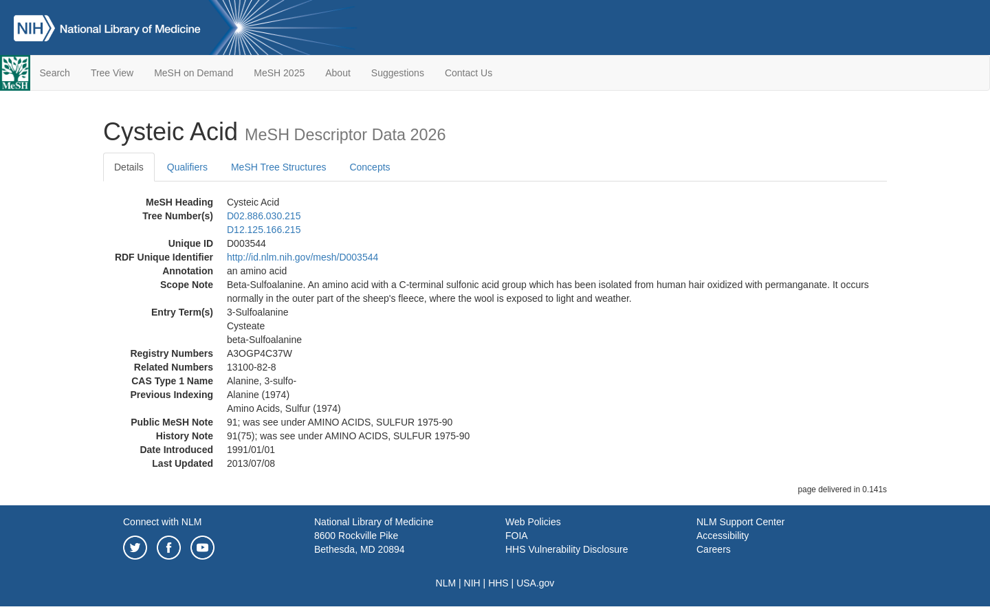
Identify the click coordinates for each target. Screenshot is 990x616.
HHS (498, 583)
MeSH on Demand (193, 72)
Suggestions (397, 72)
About (338, 72)
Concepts (369, 167)
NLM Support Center (740, 521)
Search (55, 72)
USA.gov (535, 583)
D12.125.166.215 (263, 229)
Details (129, 167)
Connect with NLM (162, 521)
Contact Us (468, 72)
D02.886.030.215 (263, 215)
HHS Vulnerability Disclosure (566, 549)
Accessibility (722, 535)
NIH (472, 583)
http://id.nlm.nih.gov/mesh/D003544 (302, 257)
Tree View (112, 72)
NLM (446, 583)
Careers (713, 549)
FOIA (516, 535)
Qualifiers (187, 167)
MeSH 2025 (279, 72)
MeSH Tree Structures (279, 167)
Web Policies (533, 521)
